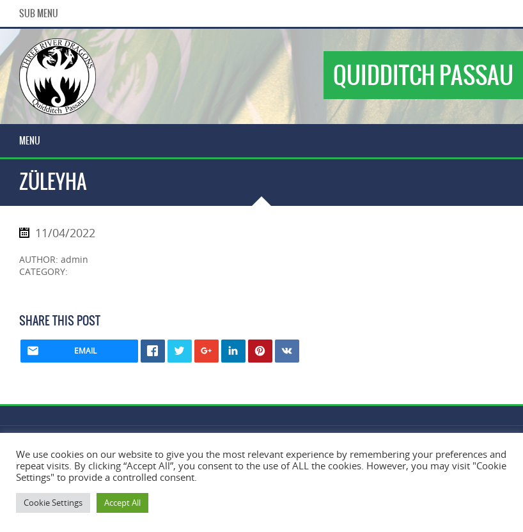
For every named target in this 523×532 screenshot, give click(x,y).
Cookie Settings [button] (53, 502)
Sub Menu (38, 13)
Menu (29, 141)
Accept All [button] (122, 502)
